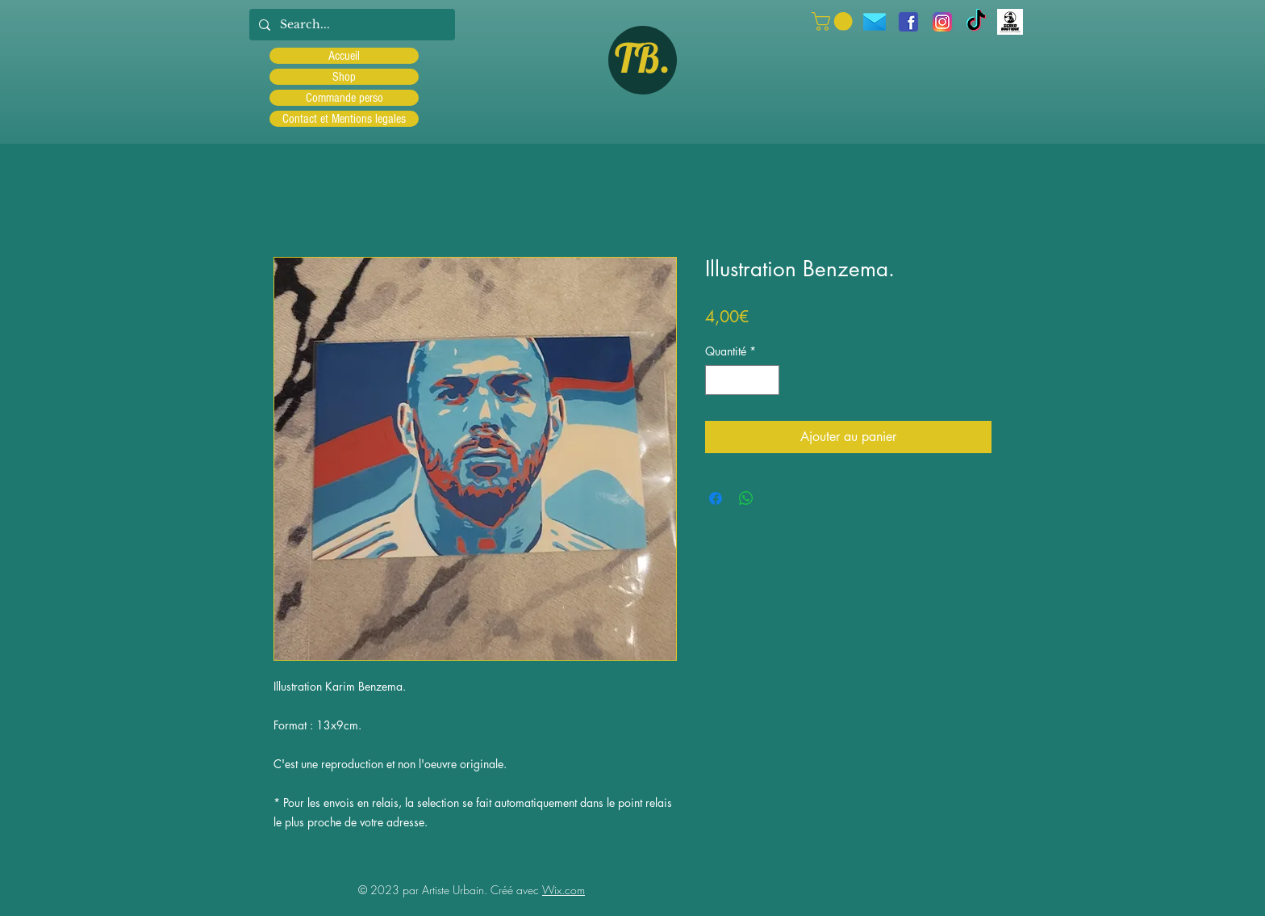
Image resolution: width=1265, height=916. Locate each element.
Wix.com (563, 889)
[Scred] (1010, 22)
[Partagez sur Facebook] (715, 498)
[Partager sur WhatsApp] (746, 498)
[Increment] (767, 380)
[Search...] (350, 24)
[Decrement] (718, 380)
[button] (834, 21)
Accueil (344, 55)
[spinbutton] (742, 380)
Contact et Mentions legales (344, 118)
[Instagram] (942, 22)
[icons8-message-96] (874, 22)
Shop (344, 76)
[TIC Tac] (976, 22)
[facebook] (908, 22)
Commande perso (344, 97)
